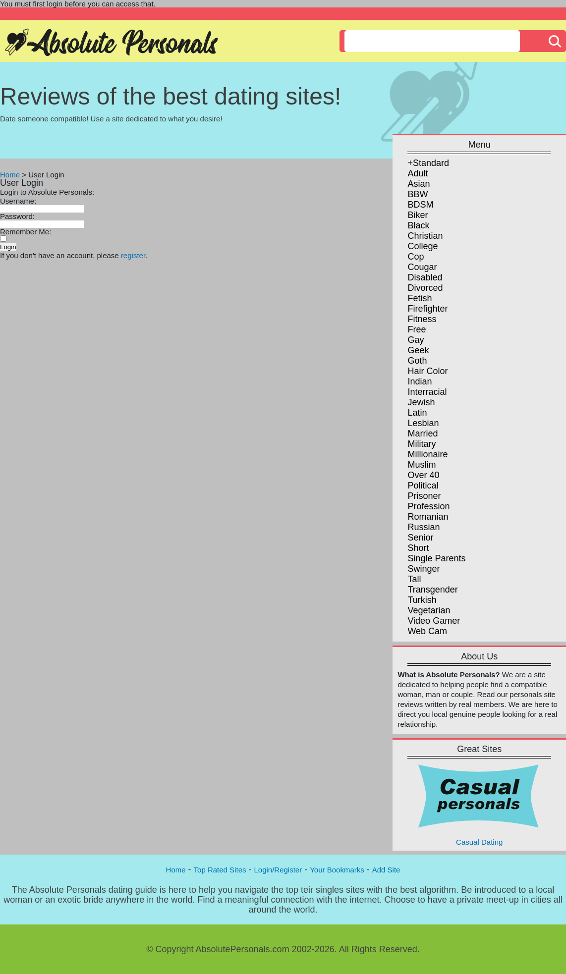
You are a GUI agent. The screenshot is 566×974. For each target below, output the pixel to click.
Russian (423, 527)
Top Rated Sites (220, 870)
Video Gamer (433, 621)
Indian (419, 381)
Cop (415, 257)
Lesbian (423, 423)
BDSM (420, 205)
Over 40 (423, 475)
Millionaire (427, 454)
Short (418, 548)
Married (422, 433)
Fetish (419, 298)
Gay (415, 340)
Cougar (422, 267)
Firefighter (427, 309)
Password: (17, 216)
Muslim (421, 465)
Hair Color (427, 371)
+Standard (428, 163)
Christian (425, 236)
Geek (418, 350)
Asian (418, 184)
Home (10, 174)
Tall (414, 579)
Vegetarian (428, 610)
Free (416, 329)
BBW (417, 194)
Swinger (423, 569)
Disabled (424, 277)
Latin (417, 413)
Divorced (425, 288)
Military (421, 444)
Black (418, 225)
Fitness (421, 319)
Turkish (421, 600)
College (422, 246)
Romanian (427, 517)
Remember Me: (25, 231)
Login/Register (278, 870)
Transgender (432, 590)
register (133, 255)
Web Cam (427, 631)
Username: (18, 201)
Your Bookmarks (337, 870)
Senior (420, 537)
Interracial (427, 392)
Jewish (421, 402)
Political (422, 485)
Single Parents (436, 558)
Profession (428, 506)
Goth (417, 361)
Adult (417, 173)
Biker (417, 215)
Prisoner (424, 496)
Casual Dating (479, 804)
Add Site (386, 870)
